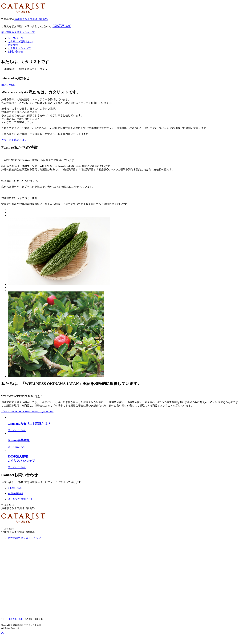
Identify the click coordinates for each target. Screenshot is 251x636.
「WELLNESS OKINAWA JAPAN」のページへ (27, 411)
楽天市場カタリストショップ (18, 32)
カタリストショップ (19, 48)
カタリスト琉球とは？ (20, 41)
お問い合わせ (15, 51)
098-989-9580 (15, 619)
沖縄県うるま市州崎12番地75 (31, 19)
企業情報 (13, 45)
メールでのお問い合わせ (22, 499)
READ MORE (8, 84)
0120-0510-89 (15, 493)
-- (62, 26)
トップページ (15, 38)
